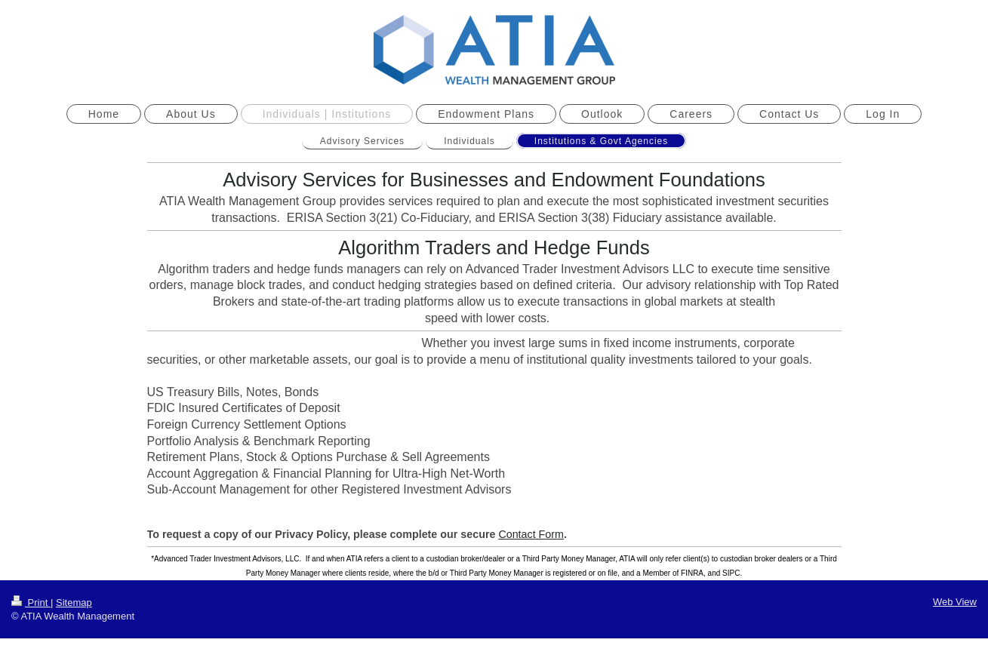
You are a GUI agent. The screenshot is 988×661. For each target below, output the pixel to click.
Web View (955, 601)
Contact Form (531, 534)
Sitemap (74, 602)
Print (31, 602)
